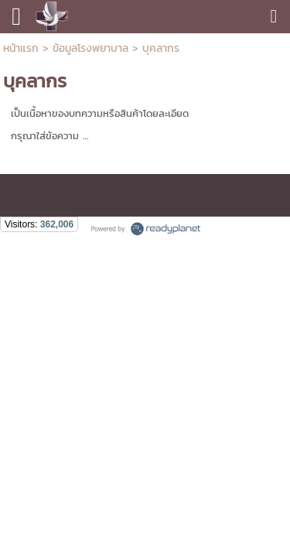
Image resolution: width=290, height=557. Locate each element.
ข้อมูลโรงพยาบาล (90, 48)
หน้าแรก (23, 48)
